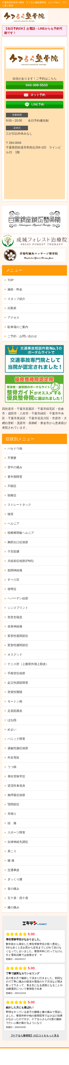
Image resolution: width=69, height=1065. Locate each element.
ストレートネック (19, 504)
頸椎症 (12, 495)
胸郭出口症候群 (18, 542)
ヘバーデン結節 (18, 598)
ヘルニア (13, 523)
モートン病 (15, 701)
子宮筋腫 (13, 551)
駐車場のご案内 (18, 327)
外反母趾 (13, 757)
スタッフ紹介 (16, 298)
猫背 (10, 514)
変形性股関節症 (18, 635)
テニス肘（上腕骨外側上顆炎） (28, 664)
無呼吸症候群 (16, 795)
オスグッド (15, 654)
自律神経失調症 (18, 841)
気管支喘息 (15, 617)
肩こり (12, 851)
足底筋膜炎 (15, 710)
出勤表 (12, 308)
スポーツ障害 (16, 832)
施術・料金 (15, 289)
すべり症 (13, 579)
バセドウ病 (15, 448)
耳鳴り (12, 813)
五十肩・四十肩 (18, 898)
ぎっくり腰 (15, 879)
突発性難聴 (15, 692)
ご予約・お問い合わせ (22, 336)
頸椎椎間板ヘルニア (21, 532)
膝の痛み (13, 907)
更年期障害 (15, 476)
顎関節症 (13, 804)
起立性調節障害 (18, 682)
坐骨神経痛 (15, 626)
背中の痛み (15, 467)
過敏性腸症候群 (18, 748)
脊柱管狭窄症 (16, 776)
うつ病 (12, 766)
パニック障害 (16, 738)
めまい (12, 729)
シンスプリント (18, 607)
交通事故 (13, 870)
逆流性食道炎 (16, 785)
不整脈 (12, 457)
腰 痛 (11, 860)
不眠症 (12, 486)
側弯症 (12, 589)
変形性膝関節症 (18, 645)
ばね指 (12, 720)
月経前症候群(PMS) (20, 560)
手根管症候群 (16, 673)
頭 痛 (12, 823)
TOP (11, 280)
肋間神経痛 (15, 570)
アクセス (13, 317)
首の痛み (13, 888)
